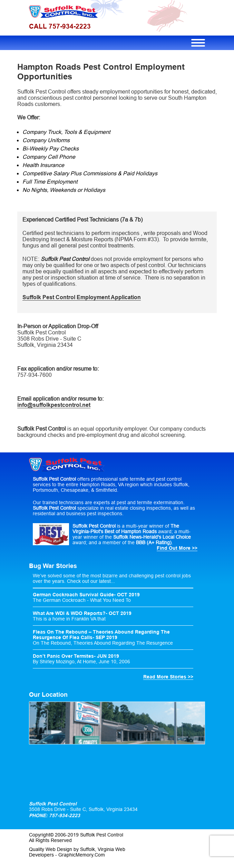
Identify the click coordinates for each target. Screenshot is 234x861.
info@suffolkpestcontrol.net (53, 405)
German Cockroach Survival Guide (73, 594)
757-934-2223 (64, 815)
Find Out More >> (177, 548)
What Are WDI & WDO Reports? (69, 613)
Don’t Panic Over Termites (63, 656)
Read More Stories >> (168, 676)
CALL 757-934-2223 (60, 26)
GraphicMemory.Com (81, 855)
